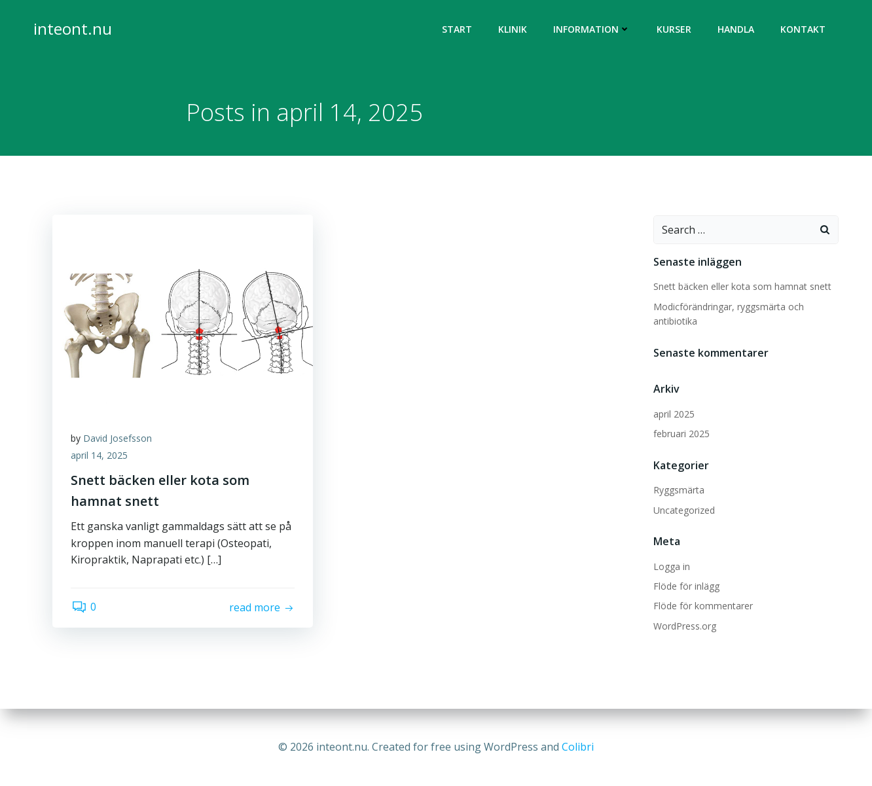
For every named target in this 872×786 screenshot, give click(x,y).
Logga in (671, 567)
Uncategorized (683, 511)
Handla (736, 30)
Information (592, 30)
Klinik (513, 30)
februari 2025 (681, 434)
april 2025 (673, 414)
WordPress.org (684, 626)
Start (458, 30)
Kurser (674, 30)
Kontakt (803, 30)
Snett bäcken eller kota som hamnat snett (742, 287)
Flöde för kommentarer (702, 606)
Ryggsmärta (678, 490)
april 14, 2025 (100, 457)
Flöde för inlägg (686, 587)
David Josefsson (118, 440)
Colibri (578, 747)
